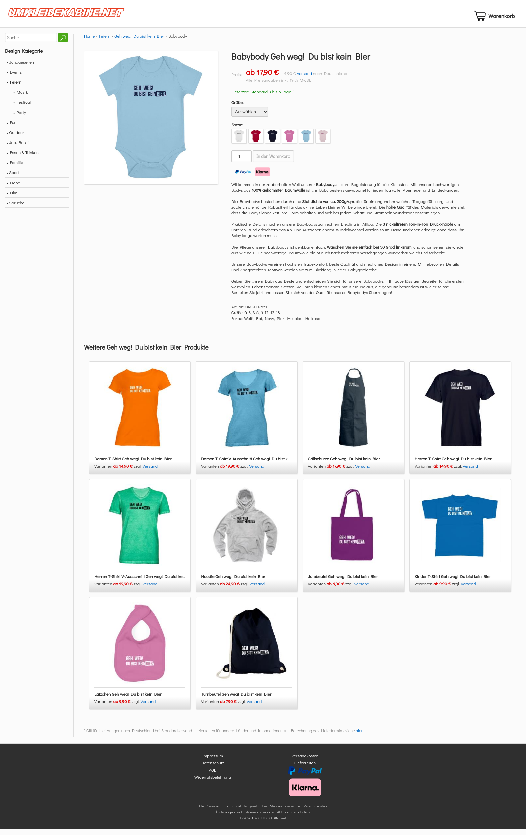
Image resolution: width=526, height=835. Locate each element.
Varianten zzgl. (118, 471)
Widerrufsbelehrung (212, 782)
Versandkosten (305, 761)
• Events (14, 77)
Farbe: (237, 130)
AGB (213, 775)
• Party (19, 118)
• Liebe (13, 188)
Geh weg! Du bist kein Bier (139, 41)
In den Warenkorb (273, 162)
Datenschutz (212, 768)
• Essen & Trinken (23, 158)
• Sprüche (15, 208)
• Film (12, 198)
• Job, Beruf (18, 148)
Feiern (104, 41)
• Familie (15, 168)
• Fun (12, 128)
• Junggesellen (20, 67)
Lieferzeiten (305, 768)
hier (359, 736)
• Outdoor (15, 138)
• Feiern (14, 87)
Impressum (212, 761)
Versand (304, 79)
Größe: (237, 108)
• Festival (22, 108)
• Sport (13, 178)
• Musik (20, 97)
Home (89, 41)
